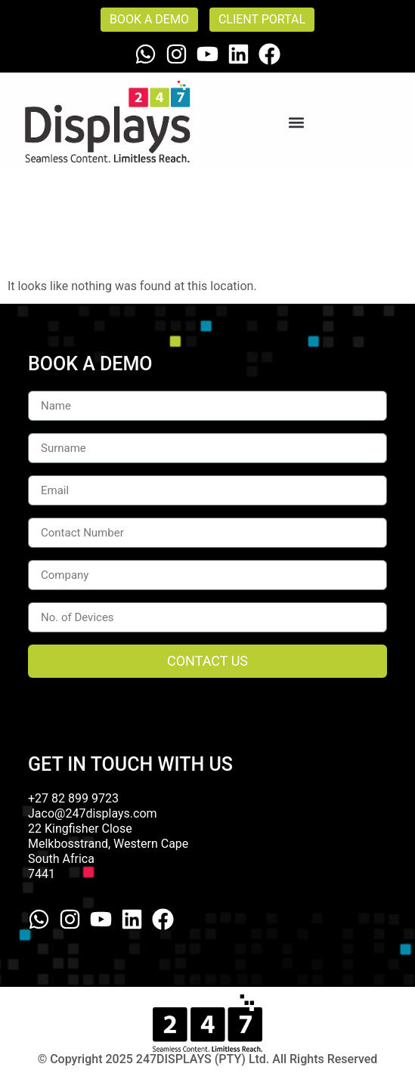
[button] (296, 122)
